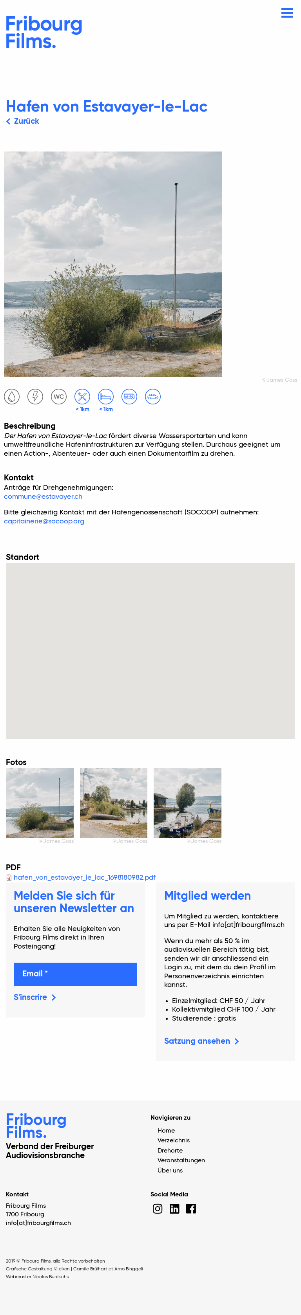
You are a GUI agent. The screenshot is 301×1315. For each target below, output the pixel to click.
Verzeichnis (174, 1141)
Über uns (170, 1171)
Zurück (26, 121)
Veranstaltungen (181, 1161)
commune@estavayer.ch (43, 496)
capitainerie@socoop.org (44, 521)
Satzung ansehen (197, 1041)
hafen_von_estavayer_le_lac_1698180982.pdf (85, 877)
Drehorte (170, 1151)
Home (166, 1131)
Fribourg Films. (36, 1127)
